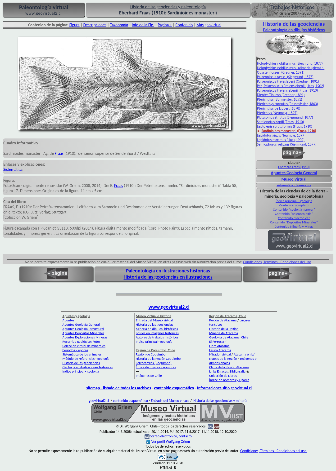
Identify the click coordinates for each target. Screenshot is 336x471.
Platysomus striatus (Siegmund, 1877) (285, 117)
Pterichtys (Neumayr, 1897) (277, 113)
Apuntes (68, 320)
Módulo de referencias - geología (85, 358)
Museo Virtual (293, 179)
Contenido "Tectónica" (294, 218)
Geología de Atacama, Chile (228, 337)
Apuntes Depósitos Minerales (83, 333)
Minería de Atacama (223, 333)
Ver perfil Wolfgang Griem (168, 441)
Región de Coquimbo (151, 354)
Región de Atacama (223, 320)
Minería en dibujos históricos (157, 329)
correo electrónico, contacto (171, 436)
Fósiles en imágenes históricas (157, 333)
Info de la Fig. (143, 24)
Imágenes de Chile (149, 375)
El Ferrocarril (218, 341)
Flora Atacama (219, 346)
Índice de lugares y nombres (156, 367)
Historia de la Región (224, 329)
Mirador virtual (220, 354)
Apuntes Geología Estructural (83, 329)
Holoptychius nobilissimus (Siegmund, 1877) (290, 63)
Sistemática (12, 169)
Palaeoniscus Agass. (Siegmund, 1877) (285, 77)
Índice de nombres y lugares (229, 380)
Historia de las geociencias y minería (220, 400)
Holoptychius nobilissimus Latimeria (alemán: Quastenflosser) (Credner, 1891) (291, 70)
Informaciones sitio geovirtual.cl (224, 388)
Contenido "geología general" (294, 209)
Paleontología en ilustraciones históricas (168, 271)
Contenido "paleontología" (294, 214)
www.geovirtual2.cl (169, 307)
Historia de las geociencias (81, 363)
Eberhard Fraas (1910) (294, 167)
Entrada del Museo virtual (154, 320)
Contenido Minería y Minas (294, 226)
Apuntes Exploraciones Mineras (84, 337)
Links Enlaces (218, 371)
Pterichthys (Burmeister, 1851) (279, 99)
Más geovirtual (208, 24)
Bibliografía (237, 371)
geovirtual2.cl (99, 400)
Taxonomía (119, 24)
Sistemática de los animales (81, 354)
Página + (165, 24)
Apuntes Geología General (294, 172)
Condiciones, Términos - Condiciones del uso (277, 262)
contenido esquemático (174, 388)
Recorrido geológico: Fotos (81, 341)
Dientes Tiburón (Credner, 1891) (281, 95)
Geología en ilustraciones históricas (87, 367)
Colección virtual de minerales (83, 346)
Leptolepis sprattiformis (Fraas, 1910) (284, 126)
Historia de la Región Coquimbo (158, 358)
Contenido (184, 24)
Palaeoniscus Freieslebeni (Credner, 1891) (288, 81)
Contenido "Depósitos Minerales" (294, 222)
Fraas (59, 153)
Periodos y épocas (75, 350)
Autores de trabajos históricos (157, 337)
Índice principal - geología (294, 201)
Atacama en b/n (245, 354)
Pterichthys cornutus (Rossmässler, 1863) (287, 104)
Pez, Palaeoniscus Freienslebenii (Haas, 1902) (290, 86)
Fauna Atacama (220, 350)
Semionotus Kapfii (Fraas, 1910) (280, 122)
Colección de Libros (223, 375)
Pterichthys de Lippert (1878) (278, 108)
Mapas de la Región (223, 358)
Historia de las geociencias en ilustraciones (168, 277)
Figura (74, 24)
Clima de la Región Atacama (229, 367)
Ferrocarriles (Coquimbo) (153, 363)
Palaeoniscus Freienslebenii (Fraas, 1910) (287, 90)
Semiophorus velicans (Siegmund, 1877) (287, 144)
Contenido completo (294, 205)
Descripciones (94, 24)
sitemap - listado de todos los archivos (118, 388)
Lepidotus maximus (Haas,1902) (281, 140)
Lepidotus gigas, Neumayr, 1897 (280, 135)
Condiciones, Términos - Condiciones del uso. (273, 451)
